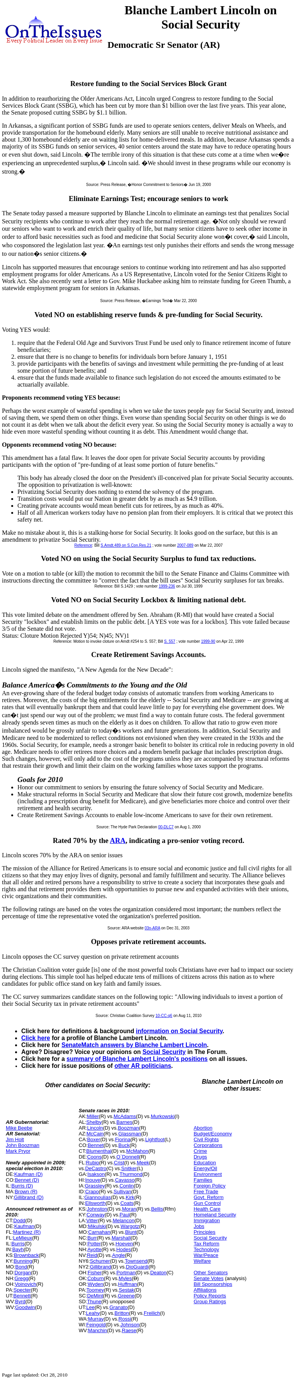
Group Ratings (210, 1301)
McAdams (125, 1116)
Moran (129, 1209)
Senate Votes (209, 1278)
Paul (124, 1215)
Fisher (95, 1272)
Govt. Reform (209, 1197)
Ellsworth (95, 1203)
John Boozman (22, 1145)
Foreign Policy (209, 1186)
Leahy (92, 1313)
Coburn (95, 1278)
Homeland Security (215, 1215)
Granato (118, 1307)
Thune (94, 1301)
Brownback (26, 1255)
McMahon (137, 1151)
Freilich (152, 1313)
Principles (204, 1232)
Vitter (92, 1220)
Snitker (129, 1168)
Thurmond (130, 1174)
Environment (208, 1174)
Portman (125, 1272)
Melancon (123, 1220)
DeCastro (95, 1168)
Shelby (94, 1122)
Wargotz (130, 1226)
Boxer (93, 1139)
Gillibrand (100, 1267)
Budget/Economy (213, 1134)
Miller (93, 1116)
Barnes (124, 1122)
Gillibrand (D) (29, 1197)
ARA (118, 840)
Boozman (128, 1128)
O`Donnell (127, 1157)
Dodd (20, 1220)
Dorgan (22, 1272)
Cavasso (125, 1180)
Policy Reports (210, 1296)
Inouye (92, 1180)
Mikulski (97, 1226)
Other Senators (211, 1272)
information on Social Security (179, 1031)
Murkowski (162, 1116)
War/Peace (206, 1255)
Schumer (100, 1261)
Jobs (199, 1226)
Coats (126, 1203)
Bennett (22, 1296)
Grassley (94, 1186)
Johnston (97, 1209)
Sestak (126, 1290)
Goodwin (25, 1307)
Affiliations (205, 1290)
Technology (206, 1249)
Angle (118, 1255)
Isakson (96, 1174)
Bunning (23, 1261)
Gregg (21, 1278)
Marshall (121, 1238)
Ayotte (94, 1249)
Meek (143, 1162)
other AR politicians (142, 1065)
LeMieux (22, 1238)
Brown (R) (26, 1191)
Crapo (92, 1191)
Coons (94, 1157)
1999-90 (208, 641)
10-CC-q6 (163, 1015)
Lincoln (95, 1128)
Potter (94, 1244)
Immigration (207, 1220)
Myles (125, 1278)
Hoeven (124, 1244)
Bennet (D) (27, 1180)
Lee (90, 1307)
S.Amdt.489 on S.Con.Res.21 (126, 545)
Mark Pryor (18, 1151)
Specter (22, 1290)
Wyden (95, 1284)
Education (205, 1162)
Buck (124, 1145)
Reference (83, 545)
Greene (126, 1296)
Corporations (208, 1145)
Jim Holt (15, 1139)
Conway (96, 1215)
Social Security (164, 1052)
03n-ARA (152, 928)
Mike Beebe (19, 1128)
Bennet (96, 1145)
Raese (129, 1330)
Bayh (18, 1249)
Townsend (136, 1261)
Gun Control (207, 1203)
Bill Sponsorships (213, 1284)
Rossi (124, 1319)
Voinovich (25, 1284)
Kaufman (24, 1226)
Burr (92, 1238)
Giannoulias (97, 1197)
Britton (121, 1313)
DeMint (95, 1296)
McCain (95, 1134)
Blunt (131, 1232)
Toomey (95, 1290)
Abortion (203, 1128)
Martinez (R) (27, 1232)
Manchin (97, 1330)
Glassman (129, 1134)
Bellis (157, 1209)
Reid (92, 1255)
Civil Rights (206, 1139)
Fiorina (122, 1139)
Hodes (123, 1249)
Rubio (92, 1162)
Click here (35, 1038)
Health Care (207, 1209)
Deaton (158, 1272)
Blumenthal (98, 1151)
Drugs (200, 1157)
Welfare (202, 1261)
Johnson (129, 1325)
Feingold (96, 1325)
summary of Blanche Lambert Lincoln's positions (137, 1059)
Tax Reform (206, 1244)
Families (203, 1180)
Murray (96, 1319)
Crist (119, 1162)
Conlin (126, 1186)
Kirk (130, 1197)
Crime (200, 1151)
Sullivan (122, 1191)
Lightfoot (154, 1139)
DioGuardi (137, 1267)
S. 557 (169, 641)
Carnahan (99, 1232)
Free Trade (206, 1191)
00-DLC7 (166, 827)
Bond (21, 1267)
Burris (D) (22, 1186)
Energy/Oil (205, 1168)
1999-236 (167, 586)
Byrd (20, 1301)
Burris (17, 1244)
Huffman (127, 1284)
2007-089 (185, 545)
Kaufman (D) (28, 1174)
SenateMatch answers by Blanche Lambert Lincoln (134, 1045)
